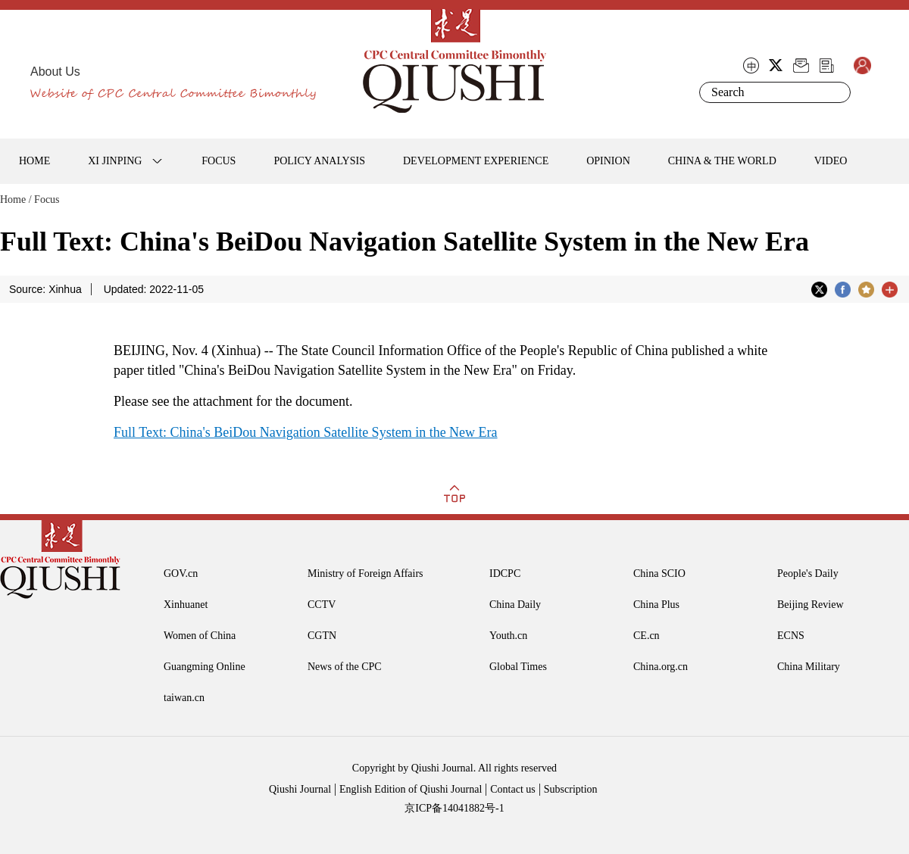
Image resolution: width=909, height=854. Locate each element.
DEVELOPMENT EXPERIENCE (475, 161)
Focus (46, 199)
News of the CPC (345, 666)
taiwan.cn (184, 697)
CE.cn (646, 635)
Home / (16, 199)
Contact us (513, 789)
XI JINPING (115, 161)
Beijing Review (810, 604)
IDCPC (504, 573)
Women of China (200, 635)
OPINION (608, 161)
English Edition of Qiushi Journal (410, 789)
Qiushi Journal (300, 789)
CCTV (322, 604)
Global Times (518, 666)
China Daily (515, 604)
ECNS (790, 635)
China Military (808, 666)
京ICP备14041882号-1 (454, 808)
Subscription (571, 789)
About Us (55, 71)
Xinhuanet (186, 604)
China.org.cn (660, 666)
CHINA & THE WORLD (722, 161)
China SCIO (659, 573)
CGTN (322, 635)
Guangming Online (204, 666)
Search (836, 92)
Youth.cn (508, 635)
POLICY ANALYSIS (319, 161)
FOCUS (218, 161)
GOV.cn (181, 573)
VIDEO (831, 161)
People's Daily (808, 573)
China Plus (656, 604)
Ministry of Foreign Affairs (365, 573)
